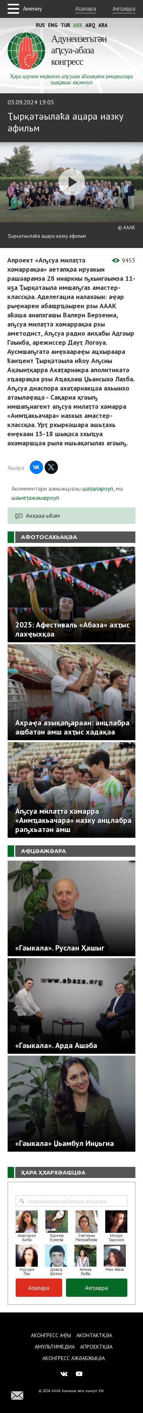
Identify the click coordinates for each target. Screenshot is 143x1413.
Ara (103, 25)
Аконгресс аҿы (51, 1335)
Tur (65, 25)
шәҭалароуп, (98, 488)
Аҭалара (85, 8)
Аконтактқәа (94, 1335)
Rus (40, 25)
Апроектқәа (96, 1346)
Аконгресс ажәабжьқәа (73, 1358)
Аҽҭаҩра (123, 8)
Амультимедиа (55, 1346)
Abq (90, 25)
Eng (53, 25)
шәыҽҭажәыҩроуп (35, 497)
